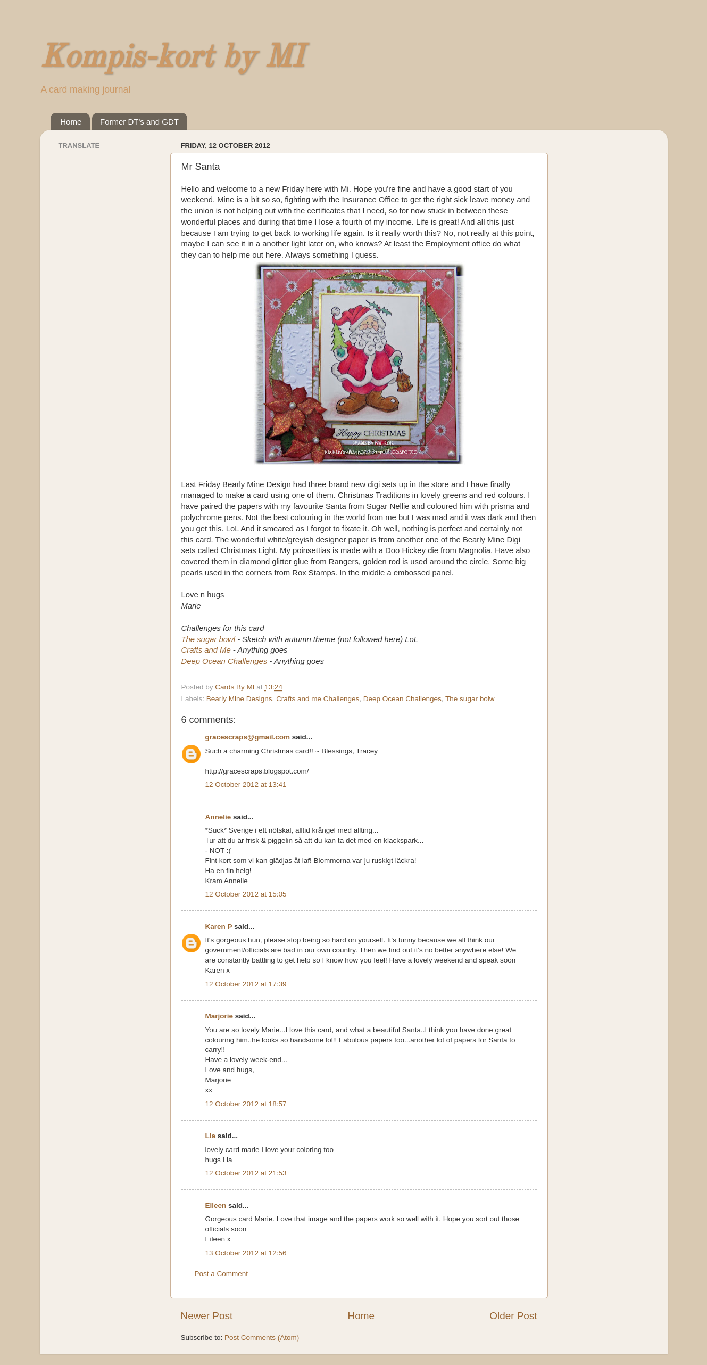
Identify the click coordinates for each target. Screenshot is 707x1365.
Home (70, 121)
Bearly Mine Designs (239, 699)
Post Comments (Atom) (261, 1338)
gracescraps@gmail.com (247, 737)
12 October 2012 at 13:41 (246, 784)
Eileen (216, 1206)
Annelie (218, 817)
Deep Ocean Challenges (224, 661)
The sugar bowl (209, 639)
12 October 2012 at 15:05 (246, 894)
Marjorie (219, 1016)
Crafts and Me (206, 650)
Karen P (218, 927)
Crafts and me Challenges (317, 699)
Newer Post (207, 1315)
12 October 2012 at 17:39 (246, 984)
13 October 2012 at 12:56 (246, 1253)
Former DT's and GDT (139, 121)
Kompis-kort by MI (172, 58)
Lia (210, 1136)
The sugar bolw (469, 699)
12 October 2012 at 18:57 (246, 1104)
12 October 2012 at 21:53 (246, 1173)
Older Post (513, 1315)
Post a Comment (221, 1274)
